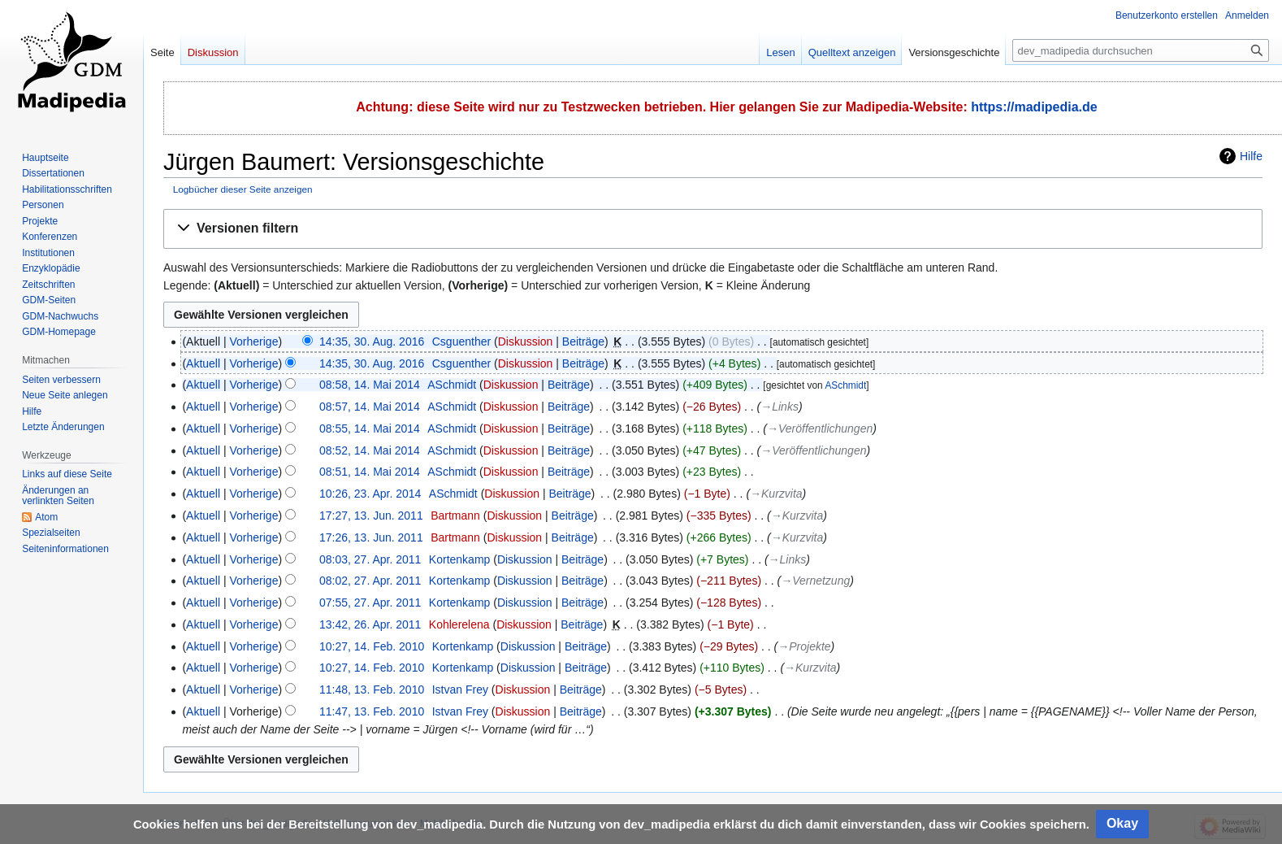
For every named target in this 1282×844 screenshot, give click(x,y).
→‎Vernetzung (815, 580)
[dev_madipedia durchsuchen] (1140, 50)
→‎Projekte (803, 646)
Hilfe (1251, 156)
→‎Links (779, 406)
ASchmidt (845, 385)
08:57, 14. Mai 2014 (369, 406)
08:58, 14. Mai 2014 (369, 384)
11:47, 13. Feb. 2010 (371, 711)
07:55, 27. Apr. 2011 (370, 602)
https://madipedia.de (1034, 107)
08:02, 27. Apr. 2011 (370, 580)
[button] (713, 229)
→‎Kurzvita (776, 493)
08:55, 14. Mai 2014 (369, 428)
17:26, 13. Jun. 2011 (371, 537)
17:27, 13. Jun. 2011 (371, 515)
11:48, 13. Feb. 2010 (371, 689)
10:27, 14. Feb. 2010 (371, 646)
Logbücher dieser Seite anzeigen (243, 189)
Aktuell (203, 363)
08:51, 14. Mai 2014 (369, 471)
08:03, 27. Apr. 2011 (370, 559)
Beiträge (583, 341)
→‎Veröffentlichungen (820, 428)
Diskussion (525, 341)
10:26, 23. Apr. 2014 (370, 493)
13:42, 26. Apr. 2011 (370, 624)
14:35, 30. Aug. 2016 (371, 341)
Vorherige (254, 341)
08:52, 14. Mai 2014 (369, 450)
